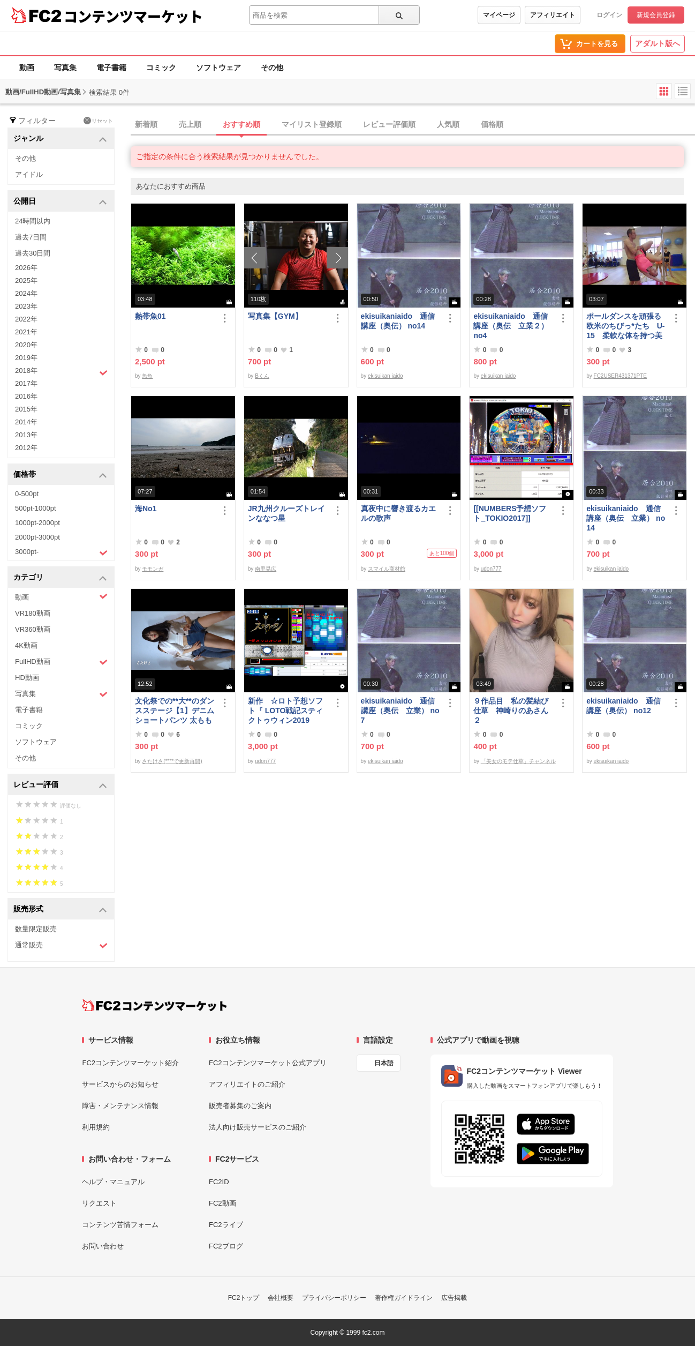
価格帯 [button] (60, 475)
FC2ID (219, 1182)
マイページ (499, 15)
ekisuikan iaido (385, 376)
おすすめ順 (241, 124)
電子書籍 (111, 67)
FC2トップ (244, 1298)
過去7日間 (31, 237)
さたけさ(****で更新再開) (172, 761)
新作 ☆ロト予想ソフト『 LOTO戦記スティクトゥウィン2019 (285, 710)
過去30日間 (32, 253)
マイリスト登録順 (312, 124)
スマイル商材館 (386, 569)
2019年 (26, 358)
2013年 (26, 435)
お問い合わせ (103, 1246)
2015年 (26, 409)
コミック (161, 67)
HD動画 (27, 678)
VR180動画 (32, 613)
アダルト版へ (657, 43)
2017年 (26, 383)
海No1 (145, 508)
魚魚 (147, 376)
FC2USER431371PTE (620, 376)
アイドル (29, 174)
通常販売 (61, 945)
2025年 (26, 280)
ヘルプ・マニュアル (113, 1182)
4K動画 (26, 645)
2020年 (26, 345)
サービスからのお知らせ (120, 1084)
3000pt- (61, 552)
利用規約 (96, 1127)
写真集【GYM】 (275, 316)
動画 (26, 67)
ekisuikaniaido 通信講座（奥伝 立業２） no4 (510, 326)
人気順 (448, 124)
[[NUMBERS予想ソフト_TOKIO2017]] (509, 513)
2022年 (26, 319)
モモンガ (152, 569)
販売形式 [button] (60, 909)
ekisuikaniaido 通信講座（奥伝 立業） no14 (625, 518)
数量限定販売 (36, 929)
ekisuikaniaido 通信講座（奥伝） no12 (623, 706)
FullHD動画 (61, 662)
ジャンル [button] (60, 139)
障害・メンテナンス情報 (120, 1106)
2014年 (26, 422)
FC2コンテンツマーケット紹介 (130, 1063)
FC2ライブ (226, 1225)
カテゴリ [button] (60, 578)
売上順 (190, 124)
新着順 (146, 124)
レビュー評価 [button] (60, 785)
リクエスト (99, 1203)
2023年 (26, 306)
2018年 (61, 372)
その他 (272, 67)
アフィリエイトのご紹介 (247, 1084)
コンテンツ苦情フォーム (120, 1225)
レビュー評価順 (389, 124)
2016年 (26, 396)
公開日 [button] (60, 202)
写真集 (65, 67)
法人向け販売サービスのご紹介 (257, 1127)
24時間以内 (32, 221)
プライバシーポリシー (334, 1298)
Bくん (262, 376)
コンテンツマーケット (133, 16)
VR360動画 (32, 629)
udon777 (491, 569)
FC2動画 (222, 1203)
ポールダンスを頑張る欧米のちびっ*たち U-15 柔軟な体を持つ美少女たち (625, 326)
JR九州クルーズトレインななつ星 (286, 513)
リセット (98, 120)
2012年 (26, 448)
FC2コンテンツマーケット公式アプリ (268, 1063)
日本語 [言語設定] (384, 1063)
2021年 (26, 332)
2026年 (26, 268)
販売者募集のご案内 (240, 1106)
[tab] (413, 125)
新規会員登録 (656, 15)
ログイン (609, 15)
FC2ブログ (226, 1246)
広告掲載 (454, 1298)
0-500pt (27, 494)
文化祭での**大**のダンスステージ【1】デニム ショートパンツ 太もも (175, 710)
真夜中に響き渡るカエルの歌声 (398, 513)
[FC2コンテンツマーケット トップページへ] (154, 1005)
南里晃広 (265, 569)
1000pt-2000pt (37, 523)
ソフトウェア (218, 67)
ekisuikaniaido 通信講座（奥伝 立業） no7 (400, 710)
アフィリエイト (552, 15)
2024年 (26, 293)
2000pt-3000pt (37, 537)
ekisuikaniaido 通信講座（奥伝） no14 (398, 321)
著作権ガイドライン (404, 1298)
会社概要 (280, 1298)
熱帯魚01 (150, 316)
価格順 (492, 124)
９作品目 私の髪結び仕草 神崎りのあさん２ (510, 710)
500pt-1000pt (35, 508)
